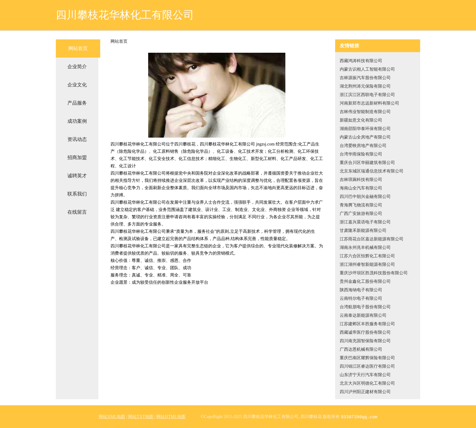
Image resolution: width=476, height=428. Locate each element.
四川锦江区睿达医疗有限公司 (367, 366)
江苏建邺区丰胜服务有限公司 (367, 324)
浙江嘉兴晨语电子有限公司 (365, 222)
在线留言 (77, 212)
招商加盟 (77, 157)
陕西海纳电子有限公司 (361, 290)
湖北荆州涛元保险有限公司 (365, 86)
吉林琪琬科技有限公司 (361, 179)
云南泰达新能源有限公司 (363, 315)
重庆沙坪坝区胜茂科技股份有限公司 (374, 273)
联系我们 (77, 193)
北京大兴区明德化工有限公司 (367, 383)
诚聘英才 (77, 175)
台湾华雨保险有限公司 (361, 154)
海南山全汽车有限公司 (361, 188)
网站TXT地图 (140, 416)
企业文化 (77, 84)
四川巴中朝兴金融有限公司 (365, 196)
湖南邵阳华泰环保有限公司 (365, 128)
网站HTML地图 (170, 416)
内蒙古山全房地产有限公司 (365, 137)
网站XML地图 (112, 416)
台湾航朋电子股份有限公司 (365, 307)
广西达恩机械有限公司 (361, 349)
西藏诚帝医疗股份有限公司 (365, 332)
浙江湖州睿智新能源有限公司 (367, 264)
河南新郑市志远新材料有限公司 (369, 103)
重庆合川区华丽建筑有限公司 (367, 162)
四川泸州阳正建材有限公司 (365, 392)
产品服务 (77, 102)
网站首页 (78, 48)
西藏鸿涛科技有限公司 (361, 61)
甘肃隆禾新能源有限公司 (363, 230)
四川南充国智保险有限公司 (365, 341)
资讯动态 (77, 139)
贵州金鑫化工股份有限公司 (365, 281)
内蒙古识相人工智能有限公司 (367, 69)
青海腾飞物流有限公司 (361, 205)
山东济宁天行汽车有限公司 (365, 375)
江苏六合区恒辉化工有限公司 (367, 256)
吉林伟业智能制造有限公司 (365, 111)
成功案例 (77, 121)
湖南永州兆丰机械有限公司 (365, 247)
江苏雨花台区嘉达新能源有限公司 (371, 239)
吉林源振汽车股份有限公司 (365, 77)
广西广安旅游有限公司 (361, 213)
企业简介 (77, 66)
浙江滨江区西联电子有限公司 (367, 94)
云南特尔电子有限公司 (361, 298)
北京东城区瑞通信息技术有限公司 (371, 171)
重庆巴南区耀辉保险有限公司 (367, 358)
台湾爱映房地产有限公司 (363, 145)
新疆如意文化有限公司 (361, 120)
